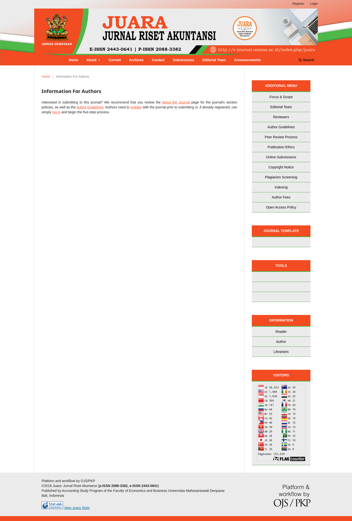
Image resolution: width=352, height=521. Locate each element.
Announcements (247, 60)
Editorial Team (214, 60)
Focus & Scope (281, 97)
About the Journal (176, 102)
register (136, 107)
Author (281, 342)
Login (314, 3)
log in (56, 112)
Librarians (281, 352)
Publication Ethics (281, 147)
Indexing (281, 187)
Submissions (183, 60)
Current (115, 60)
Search (306, 60)
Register (298, 3)
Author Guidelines (89, 107)
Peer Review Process (281, 137)
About (92, 60)
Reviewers (281, 117)
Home (73, 60)
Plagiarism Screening (281, 177)
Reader (281, 332)
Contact (158, 60)
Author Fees (281, 197)
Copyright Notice (281, 167)
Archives (136, 60)
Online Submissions (281, 157)
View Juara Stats (77, 508)
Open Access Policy (281, 207)
